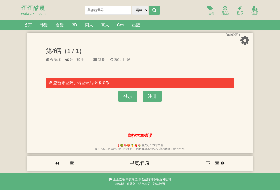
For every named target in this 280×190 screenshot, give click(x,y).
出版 (136, 25)
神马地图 (159, 184)
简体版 (119, 184)
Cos (120, 25)
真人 (105, 25)
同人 (89, 25)
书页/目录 (140, 163)
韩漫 (44, 25)
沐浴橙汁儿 (78, 59)
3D (74, 25)
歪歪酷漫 (119, 179)
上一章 (64, 163)
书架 (210, 10)
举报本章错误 (140, 135)
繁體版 (131, 184)
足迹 (225, 10)
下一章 (215, 163)
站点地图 (144, 184)
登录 (240, 10)
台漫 (60, 25)
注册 (255, 10)
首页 (28, 25)
